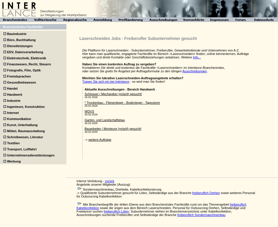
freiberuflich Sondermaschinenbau (201, 215)
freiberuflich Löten (116, 211)
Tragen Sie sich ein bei (105, 81)
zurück (109, 181)
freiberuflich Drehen (206, 193)
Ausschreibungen (194, 71)
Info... (197, 57)
